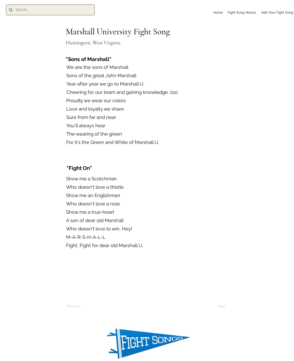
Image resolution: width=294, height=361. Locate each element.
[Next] (214, 306)
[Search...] (49, 10)
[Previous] (82, 306)
